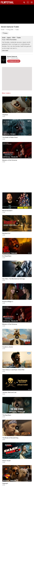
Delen (5, 33)
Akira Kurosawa (11, 39)
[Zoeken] (24, 2)
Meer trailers (6, 93)
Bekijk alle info (13, 61)
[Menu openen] (31, 2)
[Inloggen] (27, 2)
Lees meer (5, 50)
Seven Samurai (12, 56)
